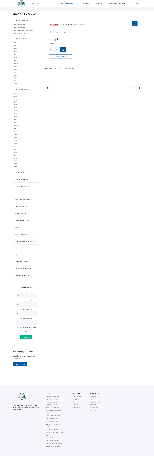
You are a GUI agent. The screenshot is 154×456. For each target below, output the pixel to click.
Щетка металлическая (22, 275)
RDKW (15, 122)
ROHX (15, 128)
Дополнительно (69, 68)
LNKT (15, 143)
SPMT (15, 105)
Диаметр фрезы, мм (26, 292)
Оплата (92, 399)
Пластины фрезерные (22, 89)
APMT (15, 102)
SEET (15, 93)
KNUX (15, 78)
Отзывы (58, 68)
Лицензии (76, 399)
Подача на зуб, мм (26, 309)
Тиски (16, 248)
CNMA (15, 60)
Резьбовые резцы (19, 33)
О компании (77, 396)
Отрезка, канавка (20, 172)
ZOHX (15, 161)
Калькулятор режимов (117, 3)
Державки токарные (21, 20)
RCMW (15, 125)
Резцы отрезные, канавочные (23, 30)
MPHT (15, 131)
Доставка (93, 396)
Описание (48, 68)
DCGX (15, 69)
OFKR (15, 137)
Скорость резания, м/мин (26, 301)
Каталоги (98, 3)
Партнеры (76, 402)
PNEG (15, 164)
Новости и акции (95, 402)
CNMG (15, 42)
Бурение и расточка (21, 213)
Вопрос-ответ (94, 407)
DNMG (15, 45)
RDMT (15, 119)
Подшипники (19, 255)
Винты (17, 227)
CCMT (15, 54)
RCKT (15, 117)
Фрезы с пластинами (21, 179)
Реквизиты (76, 407)
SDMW (15, 111)
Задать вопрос (20, 364)
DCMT (15, 72)
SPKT (15, 99)
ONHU (15, 140)
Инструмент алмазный (22, 262)
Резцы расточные (19, 27)
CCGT (15, 51)
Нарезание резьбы (21, 206)
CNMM (15, 63)
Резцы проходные (19, 24)
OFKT (15, 134)
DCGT (15, 66)
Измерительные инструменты (24, 241)
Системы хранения (21, 234)
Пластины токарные (21, 38)
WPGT (15, 146)
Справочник (84, 3)
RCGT (15, 84)
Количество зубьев (26, 318)
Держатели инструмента (22, 220)
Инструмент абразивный (23, 268)
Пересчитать (26, 337)
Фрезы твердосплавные (22, 186)
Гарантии (93, 405)
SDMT (15, 108)
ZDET (15, 155)
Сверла (17, 193)
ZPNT (15, 158)
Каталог (49, 393)
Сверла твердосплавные (22, 200)
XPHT (15, 149)
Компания (77, 393)
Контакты (93, 410)
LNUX (15, 81)
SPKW (15, 114)
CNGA (15, 48)
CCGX (15, 57)
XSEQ (15, 152)
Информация (94, 393)
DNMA (15, 75)
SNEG (15, 167)
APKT (15, 96)
